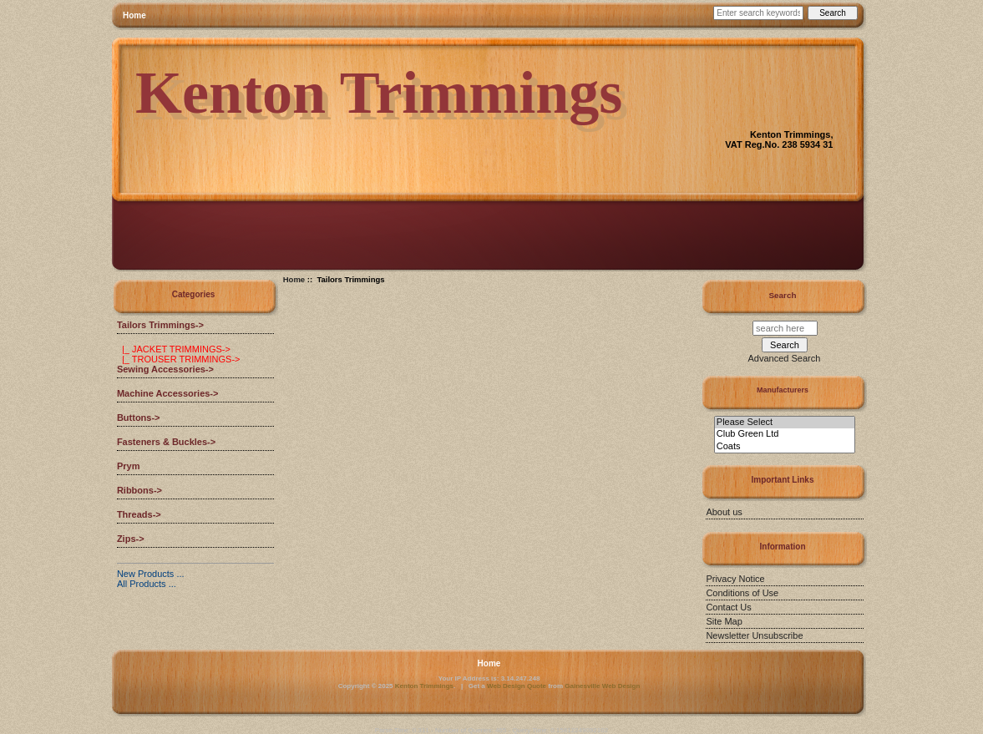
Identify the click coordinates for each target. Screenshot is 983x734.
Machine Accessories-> (168, 393)
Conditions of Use (742, 593)
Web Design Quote (516, 686)
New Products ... (151, 574)
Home (134, 15)
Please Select (784, 422)
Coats (784, 447)
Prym (128, 466)
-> (160, 325)
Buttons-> (138, 418)
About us (724, 512)
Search (783, 295)
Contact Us (728, 607)
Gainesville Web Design (602, 686)
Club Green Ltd (784, 434)
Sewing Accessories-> (165, 369)
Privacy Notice (735, 579)
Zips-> (130, 539)
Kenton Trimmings (424, 686)
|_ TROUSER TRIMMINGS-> (179, 359)
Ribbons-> (139, 490)
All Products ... (146, 584)
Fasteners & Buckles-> (166, 442)
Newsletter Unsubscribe (754, 635)
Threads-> (139, 514)
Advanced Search (784, 358)
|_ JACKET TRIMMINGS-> (174, 349)
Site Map (724, 621)
